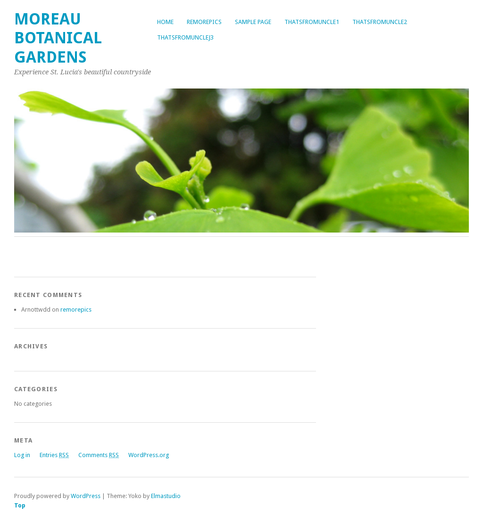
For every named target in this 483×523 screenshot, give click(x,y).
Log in (22, 455)
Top (19, 505)
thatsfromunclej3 (185, 37)
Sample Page (253, 21)
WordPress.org (148, 455)
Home (165, 21)
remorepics (204, 21)
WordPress (85, 495)
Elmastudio (166, 495)
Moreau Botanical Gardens (58, 38)
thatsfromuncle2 (379, 21)
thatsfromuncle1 (311, 21)
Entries (54, 455)
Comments (98, 455)
